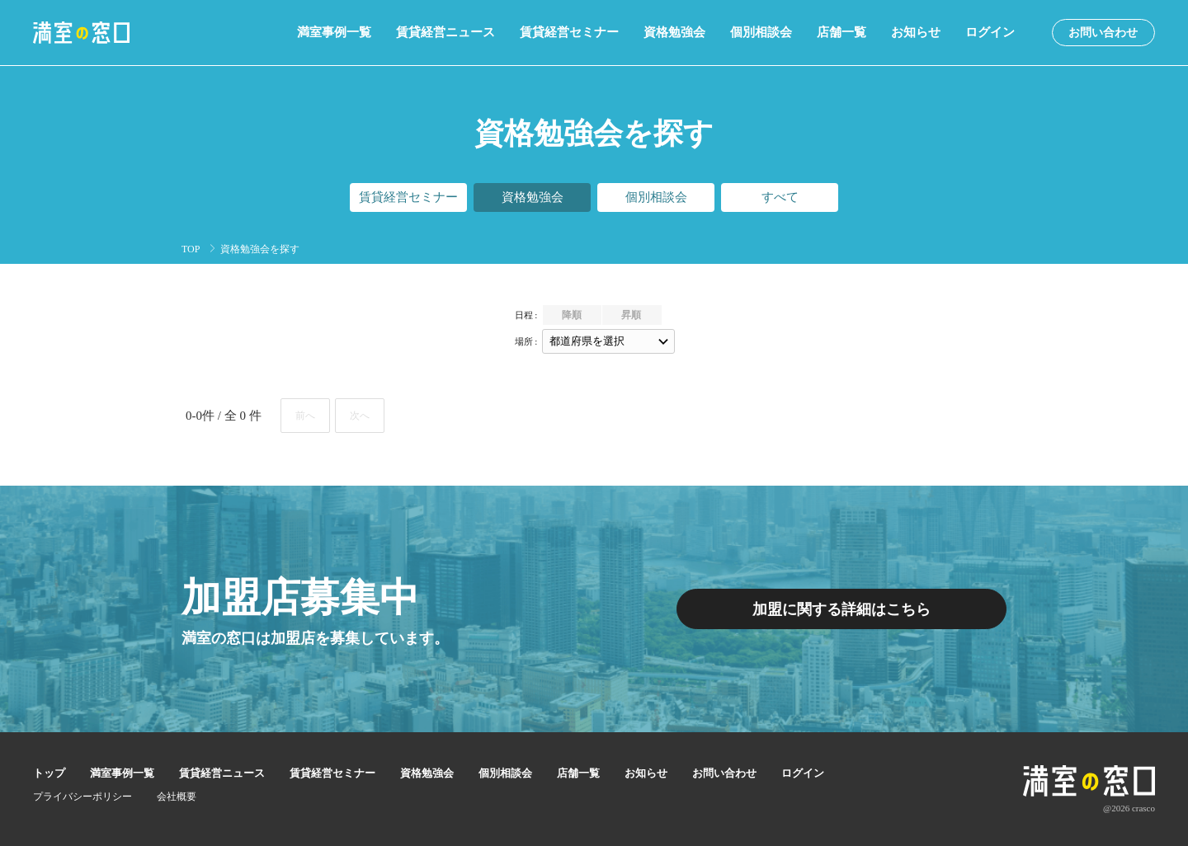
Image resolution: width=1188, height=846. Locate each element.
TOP (191, 249)
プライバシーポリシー (82, 796)
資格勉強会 (674, 32)
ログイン (990, 32)
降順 (572, 315)
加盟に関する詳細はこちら (841, 609)
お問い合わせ (1103, 32)
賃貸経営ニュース (445, 32)
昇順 (631, 315)
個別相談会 (761, 32)
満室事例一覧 (334, 32)
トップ (49, 773)
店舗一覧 (841, 32)
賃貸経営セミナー (569, 32)
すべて (780, 197)
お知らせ (915, 32)
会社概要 (176, 796)
